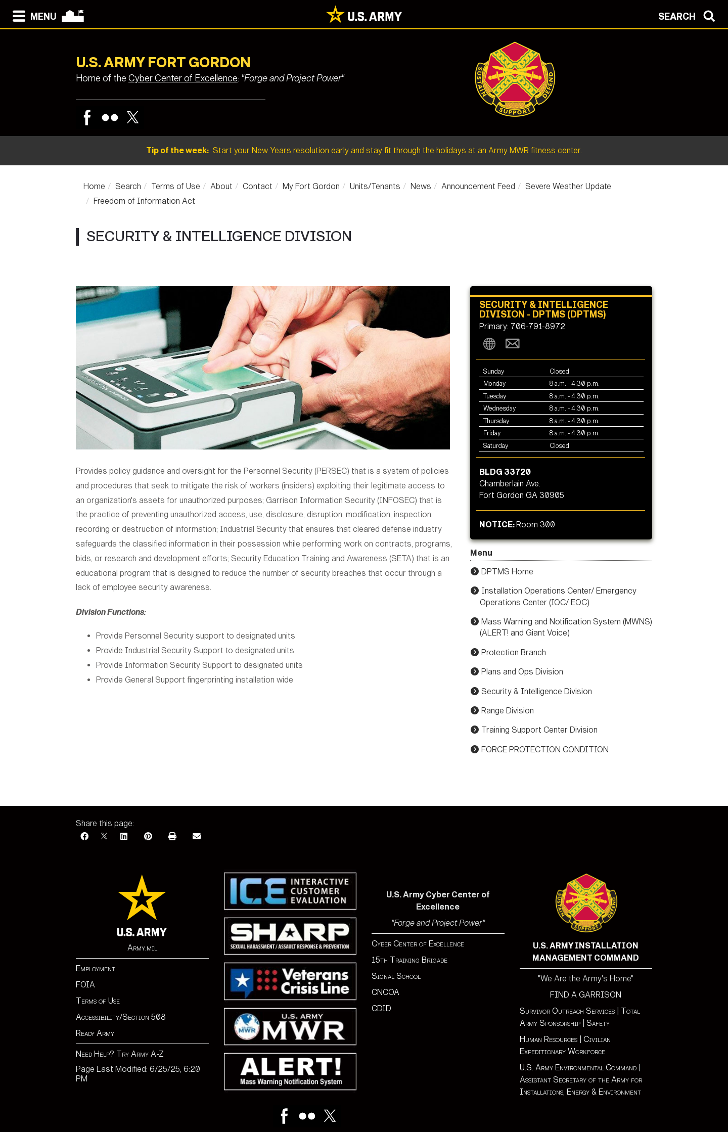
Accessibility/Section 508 (121, 1017)
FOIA (85, 984)
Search (128, 186)
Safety (598, 1023)
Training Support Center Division (539, 730)
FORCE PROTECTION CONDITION (545, 749)
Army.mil (142, 948)
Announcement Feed (478, 186)
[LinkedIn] (123, 836)
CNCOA (385, 992)
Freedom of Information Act (144, 201)
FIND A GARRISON (585, 995)
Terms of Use (175, 186)
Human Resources (548, 1039)
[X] (104, 836)
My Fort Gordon (311, 186)
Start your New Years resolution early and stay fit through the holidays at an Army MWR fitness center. (364, 150)
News (421, 186)
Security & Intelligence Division (536, 691)
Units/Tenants (375, 186)
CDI (379, 1008)
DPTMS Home (507, 571)
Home (94, 186)
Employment (95, 968)
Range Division (507, 710)
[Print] (172, 836)
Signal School (396, 976)
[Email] (196, 836)
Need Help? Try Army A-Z (120, 1054)
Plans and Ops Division (522, 671)
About (221, 186)
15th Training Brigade (409, 960)
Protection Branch (513, 652)
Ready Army (95, 1033)
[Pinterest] (148, 836)
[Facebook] (84, 836)
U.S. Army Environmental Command (578, 1067)
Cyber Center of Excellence (183, 78)
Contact (257, 186)
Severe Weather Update (568, 186)
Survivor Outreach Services (567, 1011)
